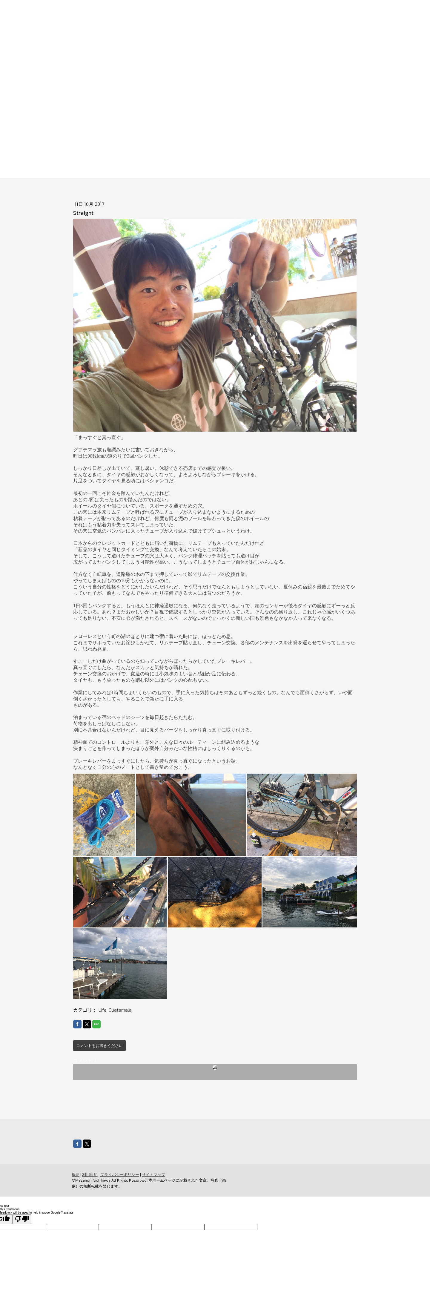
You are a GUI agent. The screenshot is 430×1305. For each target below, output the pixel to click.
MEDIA (288, 137)
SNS (263, 137)
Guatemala (120, 1010)
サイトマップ (153, 1174)
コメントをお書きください (99, 1045)
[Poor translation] (21, 1219)
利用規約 (90, 1174)
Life (102, 1010)
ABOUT (141, 137)
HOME (113, 137)
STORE (316, 137)
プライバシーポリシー (119, 1174)
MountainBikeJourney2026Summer (204, 137)
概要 (75, 1174)
